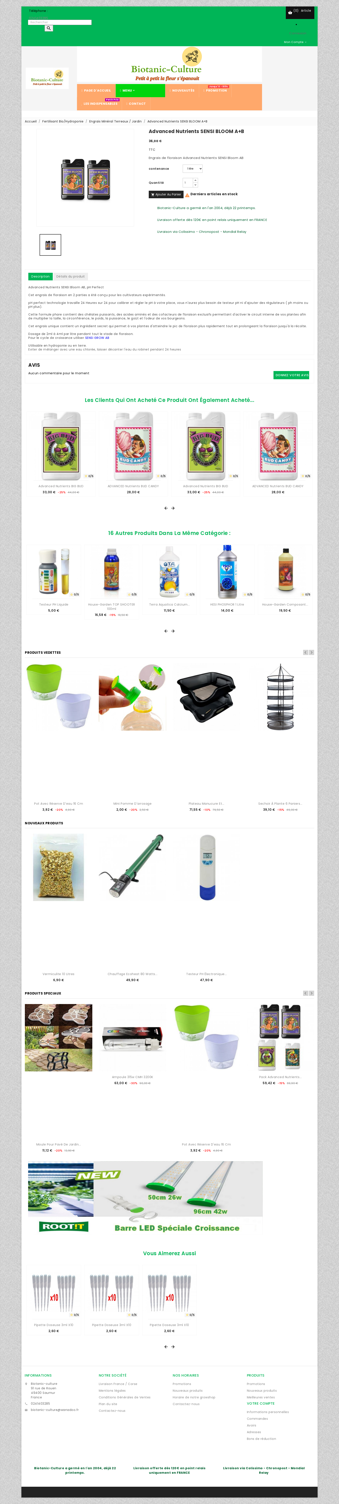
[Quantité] (188, 182)
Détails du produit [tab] (70, 276)
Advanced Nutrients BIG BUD (60, 486)
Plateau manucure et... (206, 803)
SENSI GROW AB (97, 338)
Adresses (254, 1432)
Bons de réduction (261, 1439)
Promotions (182, 1384)
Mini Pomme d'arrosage (133, 803)
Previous (305, 652)
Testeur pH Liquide (54, 604)
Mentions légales (112, 1390)
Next (311, 652)
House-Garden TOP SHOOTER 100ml (111, 606)
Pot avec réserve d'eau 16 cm (58, 803)
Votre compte (261, 1403)
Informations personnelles (268, 1412)
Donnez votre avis (292, 375)
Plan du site (108, 1404)
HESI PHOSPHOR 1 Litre (227, 604)
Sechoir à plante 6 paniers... (280, 803)
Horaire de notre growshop (194, 1397)
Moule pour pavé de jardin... (58, 1144)
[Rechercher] (60, 22)
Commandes (257, 1419)
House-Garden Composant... (285, 604)
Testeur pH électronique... (206, 974)
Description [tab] (40, 276)
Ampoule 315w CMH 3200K (132, 1077)
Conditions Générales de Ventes (125, 1397)
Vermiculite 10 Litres (59, 974)
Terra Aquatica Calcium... (169, 604)
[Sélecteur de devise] (295, 42)
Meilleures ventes (261, 1397)
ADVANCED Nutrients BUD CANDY (133, 486)
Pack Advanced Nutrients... (280, 1077)
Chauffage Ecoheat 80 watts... (133, 974)
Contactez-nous (112, 1411)
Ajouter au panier (166, 194)
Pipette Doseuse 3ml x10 (54, 1325)
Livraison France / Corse (118, 1384)
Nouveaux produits (188, 1390)
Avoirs (251, 1425)
